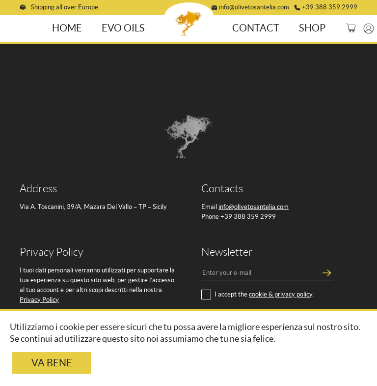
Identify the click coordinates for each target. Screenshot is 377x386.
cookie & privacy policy (280, 293)
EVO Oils (124, 27)
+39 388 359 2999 (329, 6)
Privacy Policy (39, 298)
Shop (310, 27)
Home (68, 27)
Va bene (51, 362)
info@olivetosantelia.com (254, 6)
